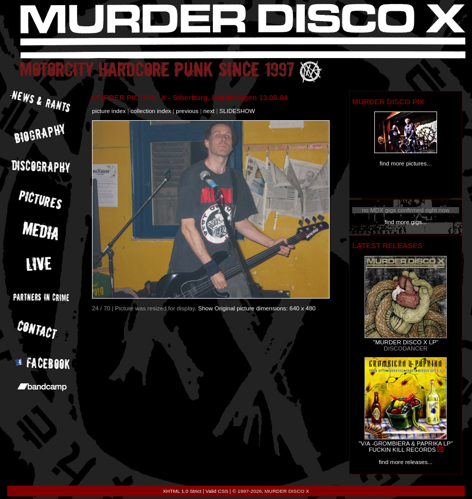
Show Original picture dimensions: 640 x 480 (257, 308)
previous (187, 111)
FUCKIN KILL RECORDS (402, 450)
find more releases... (406, 462)
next (208, 111)
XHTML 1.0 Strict (182, 491)
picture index (108, 111)
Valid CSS (217, 491)
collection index (151, 111)
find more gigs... (406, 222)
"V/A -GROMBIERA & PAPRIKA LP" (405, 443)
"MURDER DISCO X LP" (406, 342)
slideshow (237, 111)
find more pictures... (405, 163)
